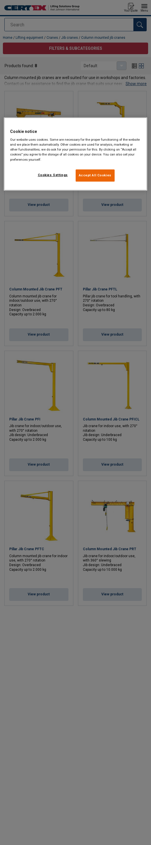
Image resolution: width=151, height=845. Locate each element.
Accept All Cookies (95, 175)
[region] (75, 154)
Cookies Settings (53, 175)
